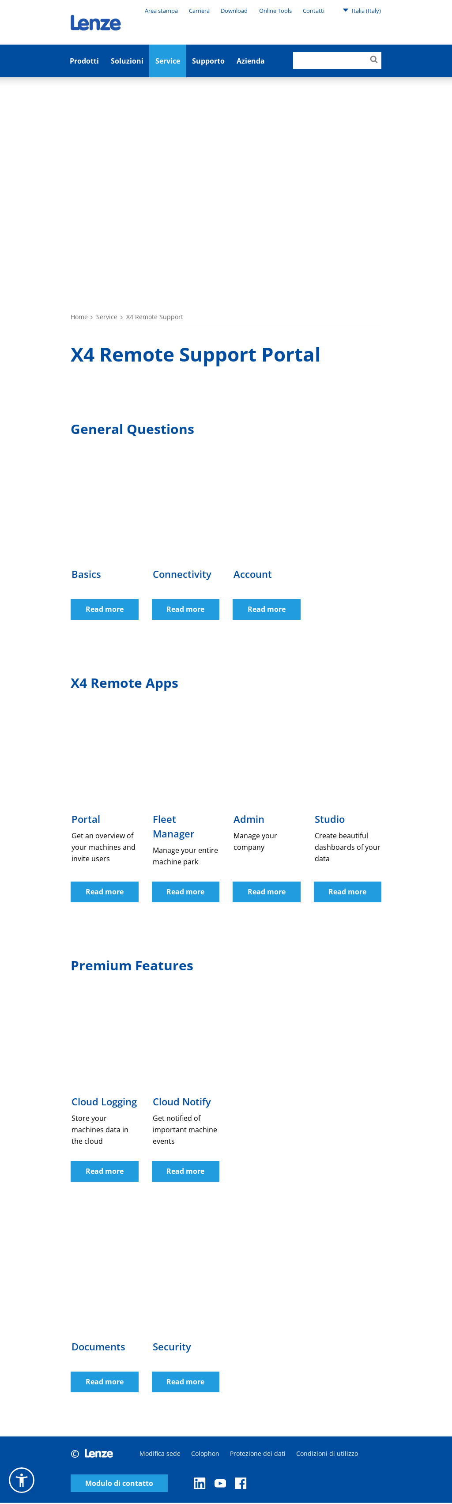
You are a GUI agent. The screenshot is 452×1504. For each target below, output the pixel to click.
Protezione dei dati (258, 1455)
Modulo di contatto (119, 1484)
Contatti (313, 11)
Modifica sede (160, 1455)
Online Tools (275, 11)
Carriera (199, 11)
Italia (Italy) (362, 10)
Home (79, 317)
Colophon (205, 1455)
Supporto (208, 61)
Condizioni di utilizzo (327, 1455)
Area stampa (161, 11)
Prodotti (84, 61)
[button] (21, 1480)
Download (234, 11)
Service (167, 61)
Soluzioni (127, 61)
